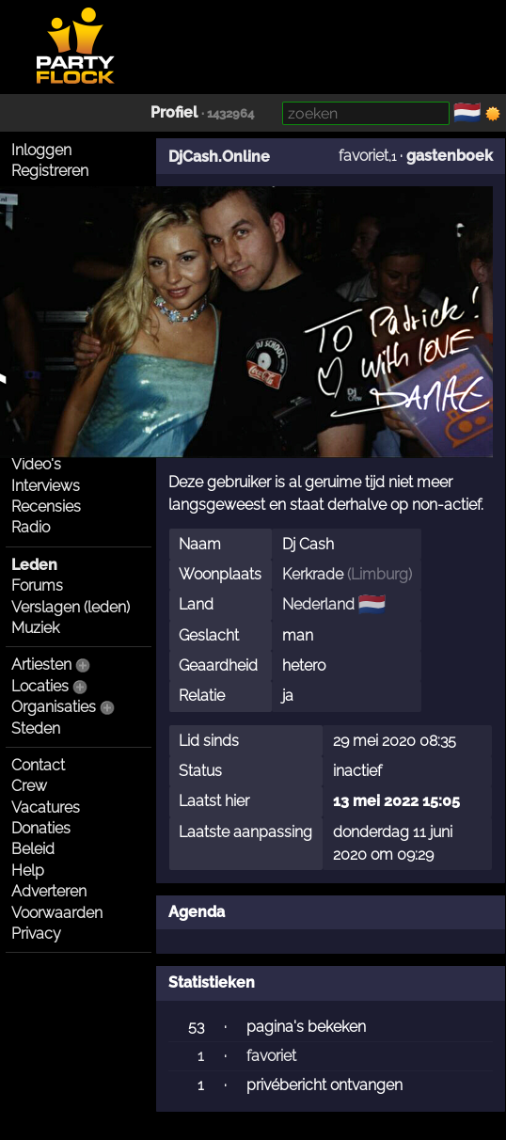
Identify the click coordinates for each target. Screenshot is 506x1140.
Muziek (35, 628)
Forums (37, 585)
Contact (38, 765)
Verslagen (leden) (70, 607)
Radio (30, 527)
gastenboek (449, 156)
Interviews (45, 486)
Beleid (33, 849)
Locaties (40, 686)
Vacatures (45, 807)
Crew (29, 786)
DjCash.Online (219, 157)
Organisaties (53, 707)
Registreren (49, 171)
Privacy (36, 933)
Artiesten (41, 664)
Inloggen (41, 150)
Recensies (46, 506)
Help (27, 870)
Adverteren (49, 891)
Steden (35, 728)
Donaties (41, 828)
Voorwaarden (57, 913)
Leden (34, 565)
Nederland (318, 604)
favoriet (363, 156)
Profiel (174, 112)
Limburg (379, 574)
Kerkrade (312, 574)
